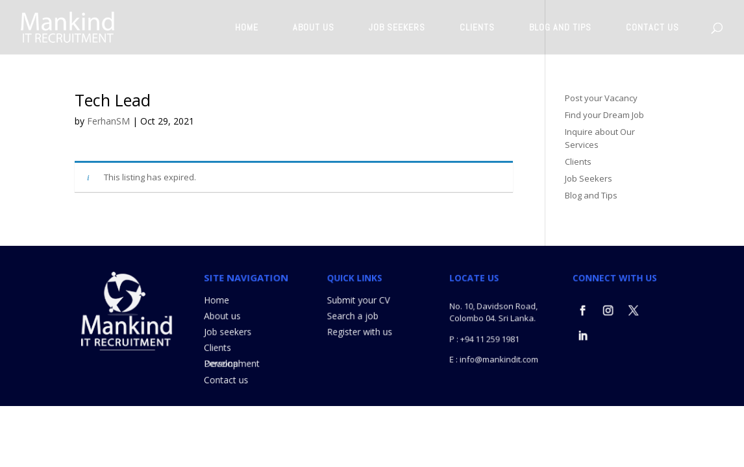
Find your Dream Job (604, 115)
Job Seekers (588, 178)
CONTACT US (652, 28)
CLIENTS (477, 28)
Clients (578, 161)
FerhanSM (108, 121)
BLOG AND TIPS (560, 28)
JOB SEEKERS (397, 28)
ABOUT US (313, 28)
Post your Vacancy (601, 98)
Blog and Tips (591, 195)
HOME (246, 28)
